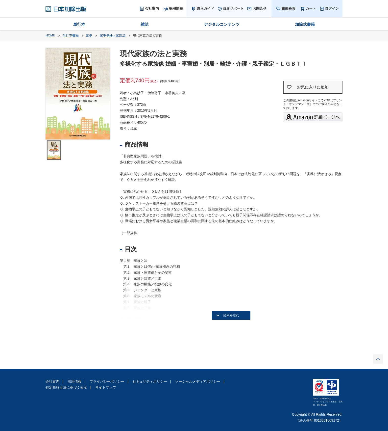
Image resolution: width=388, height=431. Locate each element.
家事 (89, 35)
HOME (50, 35)
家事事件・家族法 (112, 35)
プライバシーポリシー (107, 381)
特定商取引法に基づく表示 (66, 387)
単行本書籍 (71, 35)
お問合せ (260, 8)
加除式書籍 (305, 24)
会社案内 (52, 381)
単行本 (79, 24)
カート (311, 8)
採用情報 (74, 381)
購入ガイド (205, 8)
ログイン (332, 8)
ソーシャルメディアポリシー (197, 381)
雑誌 (144, 24)
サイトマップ (105, 387)
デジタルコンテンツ (222, 24)
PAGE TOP (378, 359)
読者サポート (233, 8)
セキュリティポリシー (149, 381)
